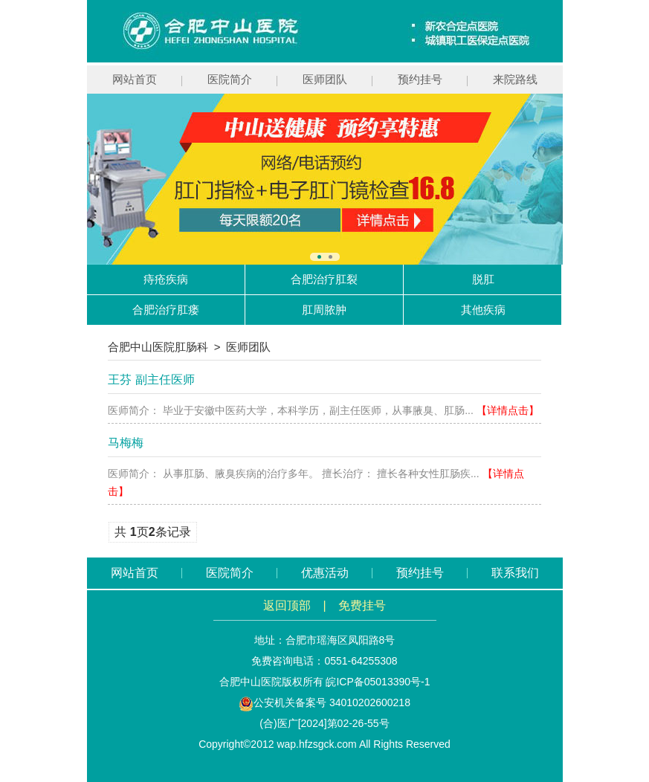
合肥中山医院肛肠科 (158, 346)
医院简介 (229, 79)
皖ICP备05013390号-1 (378, 682)
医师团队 (325, 79)
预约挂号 (420, 79)
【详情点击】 (508, 410)
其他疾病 (483, 309)
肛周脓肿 (324, 309)
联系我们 (515, 572)
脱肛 (483, 279)
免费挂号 (362, 605)
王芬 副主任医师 (151, 379)
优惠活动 (325, 572)
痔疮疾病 (165, 279)
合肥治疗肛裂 (324, 279)
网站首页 (134, 79)
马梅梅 (125, 442)
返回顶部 (287, 605)
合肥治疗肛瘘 (165, 309)
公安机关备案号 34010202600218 (324, 702)
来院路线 (515, 79)
